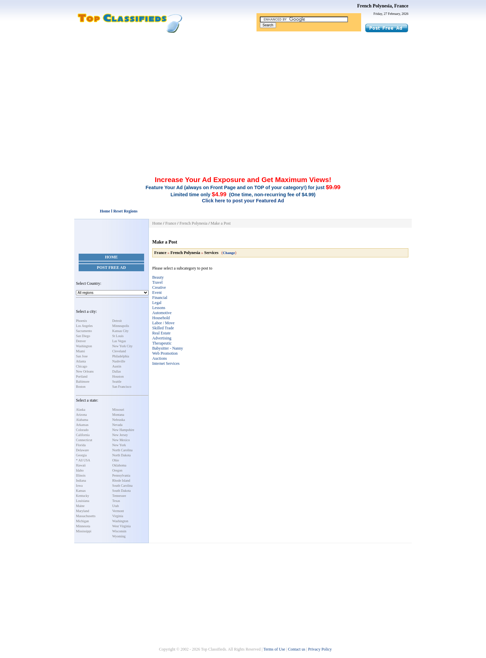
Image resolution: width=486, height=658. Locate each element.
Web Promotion (165, 353)
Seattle (117, 381)
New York (119, 445)
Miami (80, 351)
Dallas (116, 371)
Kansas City (120, 331)
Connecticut (84, 440)
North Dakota (121, 455)
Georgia (81, 455)
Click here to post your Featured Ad (243, 200)
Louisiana (82, 501)
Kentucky (82, 496)
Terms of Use (274, 649)
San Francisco (121, 386)
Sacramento (84, 331)
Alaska (80, 409)
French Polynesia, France (382, 5)
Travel (157, 282)
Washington (84, 346)
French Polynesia (194, 223)
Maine (80, 506)
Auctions (159, 358)
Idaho (80, 470)
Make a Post (221, 223)
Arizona (81, 414)
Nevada (117, 425)
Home (111, 257)
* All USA (83, 460)
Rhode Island (121, 480)
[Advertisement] (243, 83)
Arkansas (82, 425)
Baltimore (82, 381)
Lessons (158, 307)
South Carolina (122, 485)
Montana (118, 414)
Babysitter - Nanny (167, 348)
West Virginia (121, 526)
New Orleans (84, 371)
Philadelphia (120, 356)
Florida (81, 445)
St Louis (118, 336)
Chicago (81, 366)
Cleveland (119, 351)
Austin (117, 366)
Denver (81, 341)
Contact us (296, 649)
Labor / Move (163, 323)
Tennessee (119, 496)
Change (229, 253)
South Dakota (121, 490)
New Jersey (120, 435)
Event (157, 292)
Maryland (82, 511)
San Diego (83, 336)
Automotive (161, 312)
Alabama (82, 420)
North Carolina (122, 450)
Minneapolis (120, 326)
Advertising (161, 338)
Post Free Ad (111, 267)
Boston (80, 386)
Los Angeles (84, 326)
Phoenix (81, 321)
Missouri (118, 409)
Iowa (79, 485)
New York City (122, 346)
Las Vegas (119, 341)
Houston (118, 376)
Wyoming (119, 536)
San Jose (82, 356)
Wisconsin (119, 531)
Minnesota (83, 526)
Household (161, 317)
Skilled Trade (163, 328)
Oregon (117, 470)
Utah (115, 506)
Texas (116, 501)
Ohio (115, 460)
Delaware (82, 450)
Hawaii (81, 465)
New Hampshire (123, 430)
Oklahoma (119, 465)
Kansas (81, 490)
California (83, 435)
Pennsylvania (121, 475)
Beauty (158, 277)
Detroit (117, 321)
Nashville (118, 361)
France (171, 223)
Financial (159, 297)
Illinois (80, 475)
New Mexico (121, 440)
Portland (81, 376)
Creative (159, 287)
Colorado (82, 430)
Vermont (118, 511)
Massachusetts (86, 516)
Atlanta (81, 361)
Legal (156, 302)
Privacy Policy (320, 649)
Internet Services (166, 363)
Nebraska (118, 420)
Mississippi (83, 531)
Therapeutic (161, 343)
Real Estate (161, 333)
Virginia (118, 516)
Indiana (81, 480)
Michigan (82, 521)
